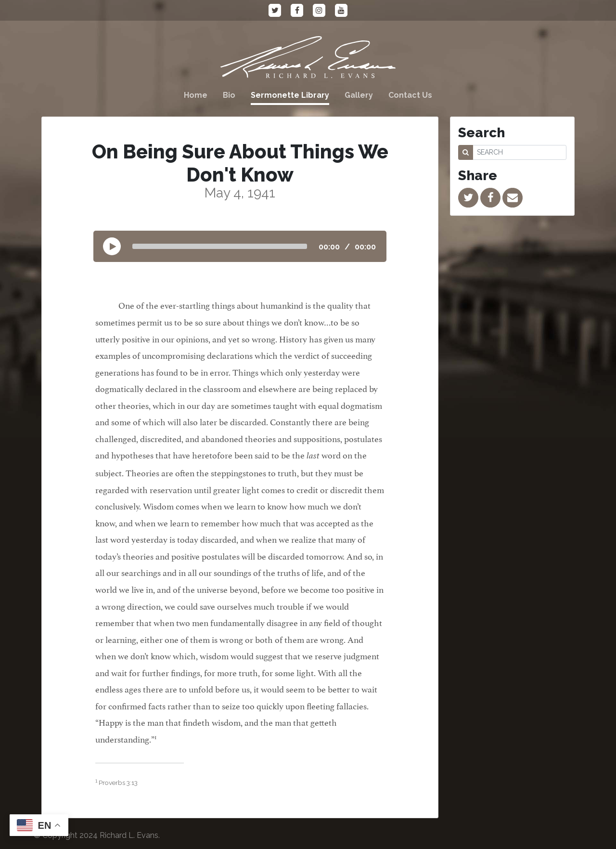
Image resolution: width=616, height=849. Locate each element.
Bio (229, 95)
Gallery (359, 95)
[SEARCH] (519, 152)
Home (195, 95)
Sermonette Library (290, 95)
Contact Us (410, 95)
